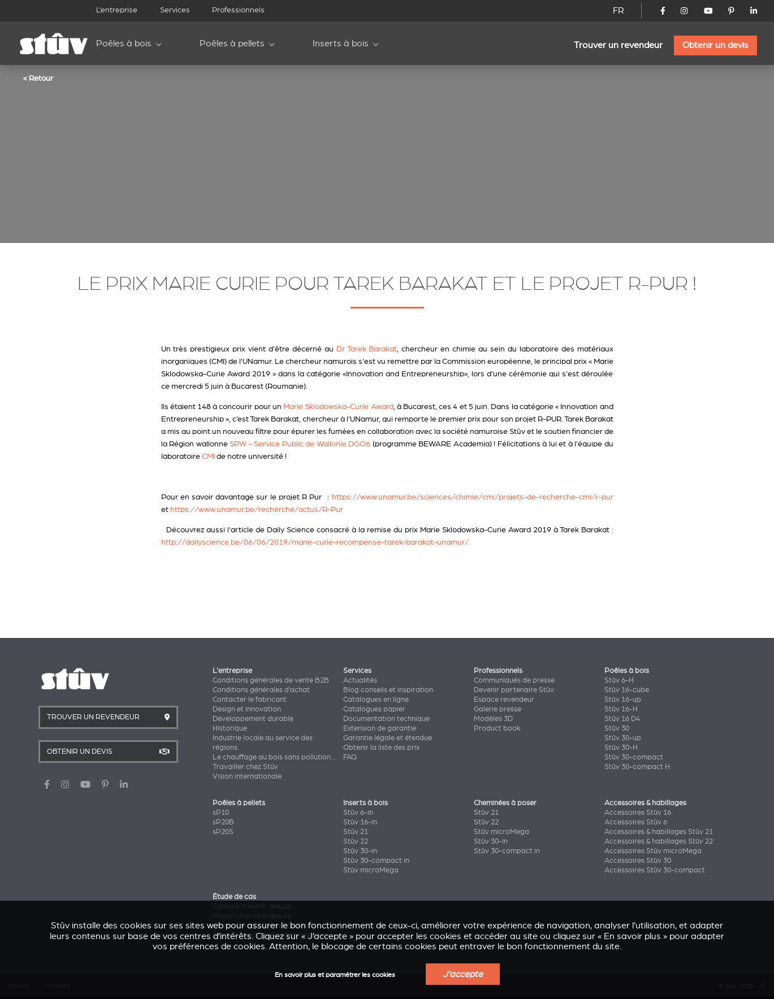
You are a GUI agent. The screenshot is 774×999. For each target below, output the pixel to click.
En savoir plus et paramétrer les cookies (335, 975)
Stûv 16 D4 (622, 719)
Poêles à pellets (232, 43)
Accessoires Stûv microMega (653, 851)
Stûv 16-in (360, 822)
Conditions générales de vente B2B (271, 680)
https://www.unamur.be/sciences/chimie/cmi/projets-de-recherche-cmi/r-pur (472, 497)
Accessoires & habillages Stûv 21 (658, 832)
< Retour (38, 77)
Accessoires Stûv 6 (635, 822)
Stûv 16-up (622, 699)
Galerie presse (497, 709)
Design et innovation (247, 709)
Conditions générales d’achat (261, 690)
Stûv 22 (355, 841)
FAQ (350, 757)
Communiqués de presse (514, 680)
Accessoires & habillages (645, 803)
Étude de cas (234, 897)
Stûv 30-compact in (376, 861)
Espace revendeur (504, 699)
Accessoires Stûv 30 (637, 861)
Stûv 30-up (622, 738)
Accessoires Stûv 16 (637, 812)
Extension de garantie (379, 728)
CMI (208, 456)
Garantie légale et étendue (387, 738)
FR (618, 11)
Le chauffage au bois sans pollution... (274, 757)
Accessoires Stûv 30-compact (654, 870)
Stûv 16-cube (626, 690)
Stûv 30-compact (633, 757)
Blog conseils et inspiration (388, 690)
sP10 (221, 812)
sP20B (223, 822)
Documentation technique (386, 719)
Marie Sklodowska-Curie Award (338, 406)
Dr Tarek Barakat (366, 349)
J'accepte (463, 974)
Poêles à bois (124, 43)
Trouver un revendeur (618, 45)
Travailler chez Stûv (245, 767)
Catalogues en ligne (376, 699)
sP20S (223, 832)
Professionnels (238, 10)
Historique (230, 728)
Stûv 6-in (358, 812)
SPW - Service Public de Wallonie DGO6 (300, 444)
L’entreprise (116, 10)
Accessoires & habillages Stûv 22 (658, 841)
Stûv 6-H (619, 680)
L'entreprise (232, 671)
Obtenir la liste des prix (381, 748)
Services (175, 10)
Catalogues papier (374, 709)
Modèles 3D (493, 719)
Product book (497, 728)
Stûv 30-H (621, 748)
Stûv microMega (371, 870)
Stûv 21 (355, 832)
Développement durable (253, 719)
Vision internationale (247, 776)
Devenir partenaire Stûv (514, 690)
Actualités (360, 680)
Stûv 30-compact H (637, 767)
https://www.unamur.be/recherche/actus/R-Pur (256, 509)
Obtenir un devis (715, 45)
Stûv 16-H (621, 709)
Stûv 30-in (360, 851)
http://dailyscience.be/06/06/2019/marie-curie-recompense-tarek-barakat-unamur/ (315, 542)
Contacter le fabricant (250, 699)
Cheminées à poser (505, 803)
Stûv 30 (616, 728)
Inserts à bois (341, 43)
